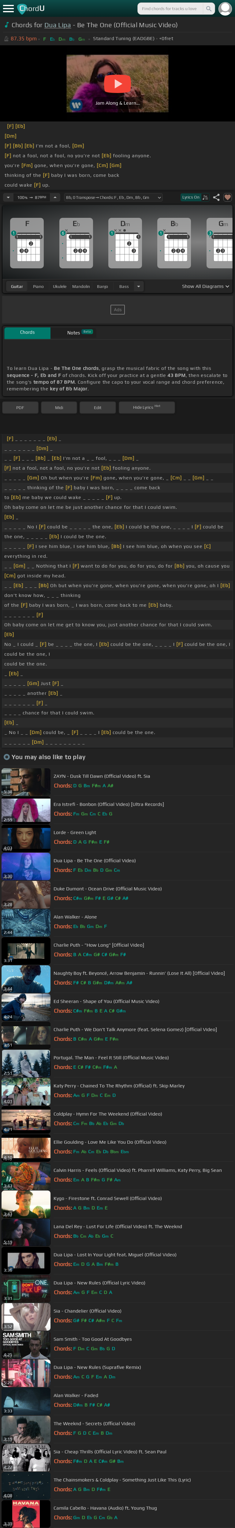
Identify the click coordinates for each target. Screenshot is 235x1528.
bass (124, 286)
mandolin (81, 286)
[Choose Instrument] (138, 286)
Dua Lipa (57, 25)
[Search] (208, 8)
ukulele (59, 286)
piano (38, 286)
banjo (102, 286)
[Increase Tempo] (55, 197)
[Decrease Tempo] (8, 197)
